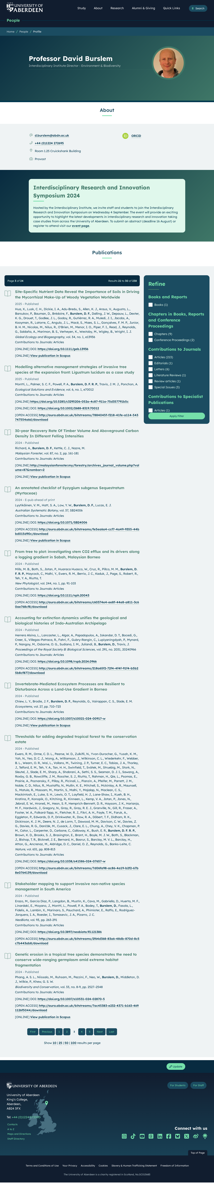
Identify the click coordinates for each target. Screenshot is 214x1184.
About (100, 8)
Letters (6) (161, 369)
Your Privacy (69, 1167)
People (14, 20)
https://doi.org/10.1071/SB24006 (62, 523)
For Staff (196, 1088)
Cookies (103, 1167)
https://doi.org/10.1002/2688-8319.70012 (68, 408)
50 (66, 1044)
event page (80, 226)
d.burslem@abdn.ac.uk (52, 136)
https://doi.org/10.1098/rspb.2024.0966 (67, 662)
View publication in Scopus (50, 356)
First (35, 1032)
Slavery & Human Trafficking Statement (134, 1167)
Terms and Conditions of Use (42, 1167)
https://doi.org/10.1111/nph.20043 (63, 596)
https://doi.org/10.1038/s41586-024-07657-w (71, 862)
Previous (49, 1032)
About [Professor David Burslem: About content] (107, 110)
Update (175, 1068)
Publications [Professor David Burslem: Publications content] (107, 253)
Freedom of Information (174, 1167)
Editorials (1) (163, 363)
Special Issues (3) (167, 387)
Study (83, 8)
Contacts (12, 1126)
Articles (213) (163, 357)
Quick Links (173, 8)
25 (60, 1044)
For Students (172, 1088)
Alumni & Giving (145, 8)
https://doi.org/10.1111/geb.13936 (63, 349)
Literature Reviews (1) (170, 375)
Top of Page (198, 1154)
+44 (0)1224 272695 (49, 143)
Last (112, 1032)
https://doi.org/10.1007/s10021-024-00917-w (71, 719)
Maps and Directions (19, 1135)
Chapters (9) (163, 334)
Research (119, 8)
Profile (37, 32)
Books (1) (161, 305)
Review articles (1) (167, 381)
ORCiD (136, 136)
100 (73, 1044)
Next (101, 1032)
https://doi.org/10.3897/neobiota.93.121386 (70, 932)
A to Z (10, 1130)
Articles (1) (162, 411)
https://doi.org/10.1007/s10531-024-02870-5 (71, 999)
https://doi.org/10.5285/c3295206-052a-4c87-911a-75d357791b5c (79, 402)
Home (10, 32)
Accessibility (88, 1167)
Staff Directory (16, 1140)
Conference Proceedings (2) (174, 340)
